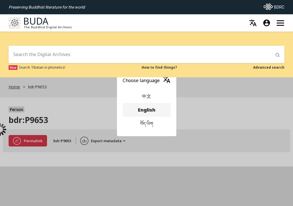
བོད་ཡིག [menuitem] (147, 123)
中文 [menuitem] (147, 96)
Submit (277, 55)
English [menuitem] (147, 110)
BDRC (273, 5)
